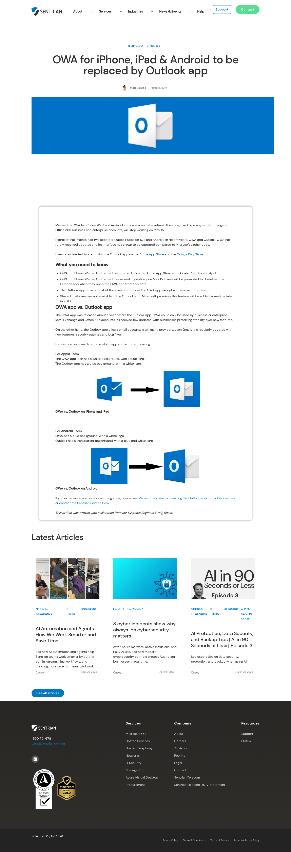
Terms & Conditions (194, 840)
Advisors (180, 748)
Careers (180, 741)
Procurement (135, 785)
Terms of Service (219, 840)
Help (200, 11)
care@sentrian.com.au (48, 743)
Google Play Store (190, 254)
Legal (178, 763)
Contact (247, 9)
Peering (179, 755)
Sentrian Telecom (187, 777)
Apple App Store (151, 254)
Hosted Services (138, 741)
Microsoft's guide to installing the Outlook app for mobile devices (186, 498)
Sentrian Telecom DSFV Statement (199, 785)
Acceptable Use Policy (246, 840)
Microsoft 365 (136, 734)
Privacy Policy (170, 840)
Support (222, 9)
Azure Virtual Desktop (142, 777)
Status (246, 741)
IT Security (133, 763)
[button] (82, 11)
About (178, 734)
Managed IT (134, 770)
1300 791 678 (41, 738)
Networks (133, 755)
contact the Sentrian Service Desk (84, 503)
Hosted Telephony (139, 748)
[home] (47, 11)
